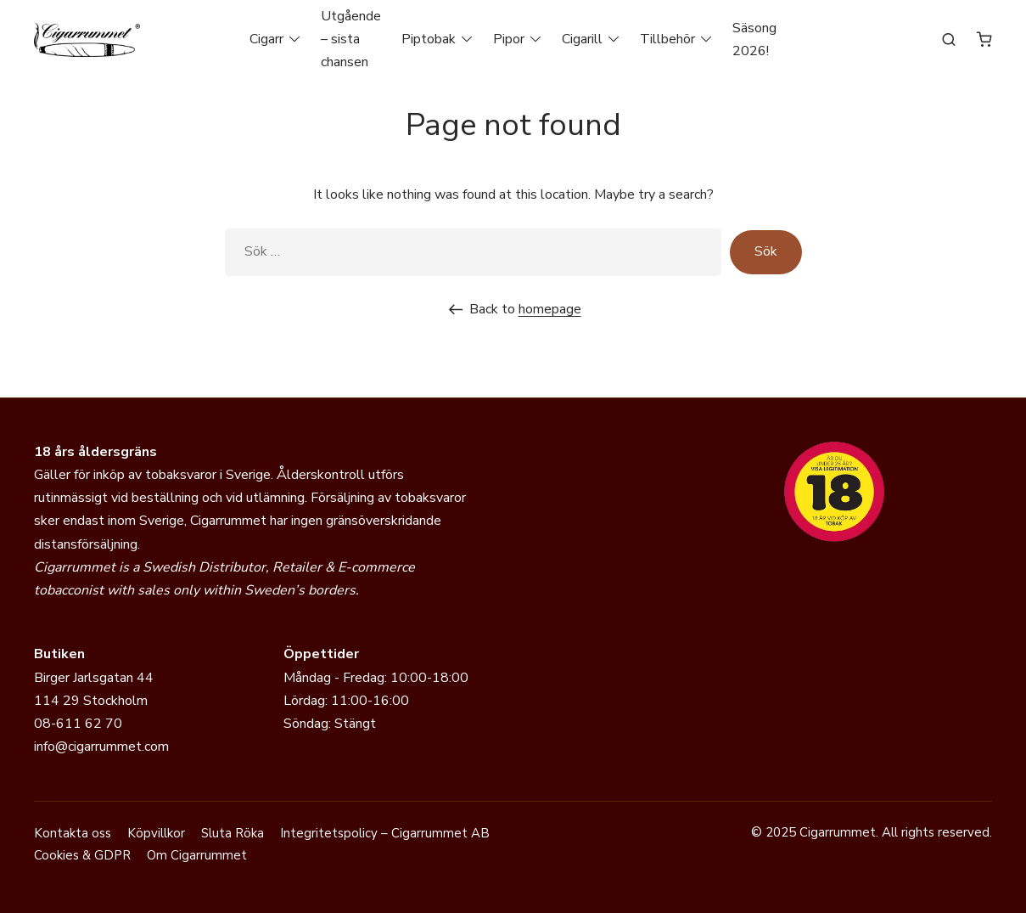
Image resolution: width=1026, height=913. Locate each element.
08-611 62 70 (78, 723)
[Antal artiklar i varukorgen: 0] (984, 39)
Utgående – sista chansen (351, 39)
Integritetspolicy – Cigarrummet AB (385, 833)
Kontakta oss (72, 833)
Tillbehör (667, 39)
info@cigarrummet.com (101, 746)
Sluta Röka (232, 833)
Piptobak (428, 39)
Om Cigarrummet (197, 855)
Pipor (508, 39)
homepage (550, 309)
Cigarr (266, 39)
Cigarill (582, 39)
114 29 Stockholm (91, 700)
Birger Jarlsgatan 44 (94, 677)
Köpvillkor (156, 833)
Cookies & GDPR (82, 855)
